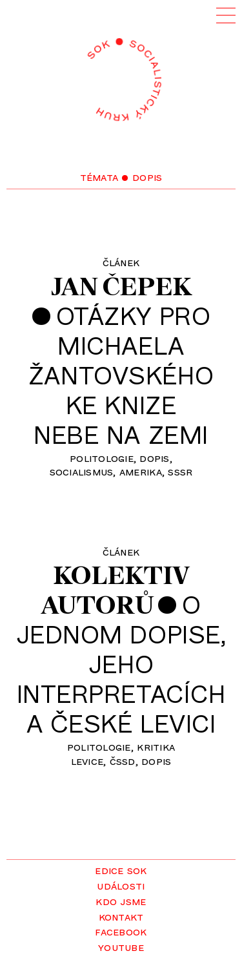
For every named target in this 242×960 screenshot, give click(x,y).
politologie (102, 457)
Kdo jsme (121, 900)
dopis (154, 457)
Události (121, 885)
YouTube (121, 946)
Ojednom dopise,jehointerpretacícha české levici (121, 663)
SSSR (180, 470)
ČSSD (123, 760)
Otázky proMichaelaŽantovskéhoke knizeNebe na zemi (121, 374)
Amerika (140, 470)
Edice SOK (120, 869)
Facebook (120, 930)
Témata (99, 176)
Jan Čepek (121, 286)
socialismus (82, 470)
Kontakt (121, 916)
